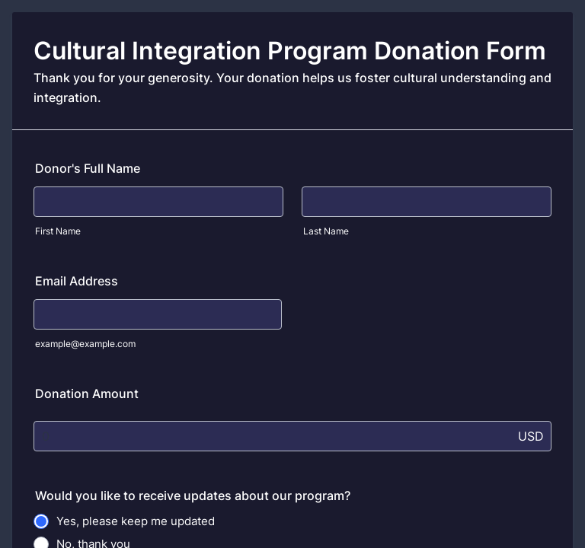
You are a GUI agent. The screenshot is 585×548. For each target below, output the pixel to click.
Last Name (326, 231)
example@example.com (85, 343)
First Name (58, 231)
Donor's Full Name (87, 168)
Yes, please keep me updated (135, 521)
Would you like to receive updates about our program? (192, 495)
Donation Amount (87, 393)
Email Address (76, 280)
